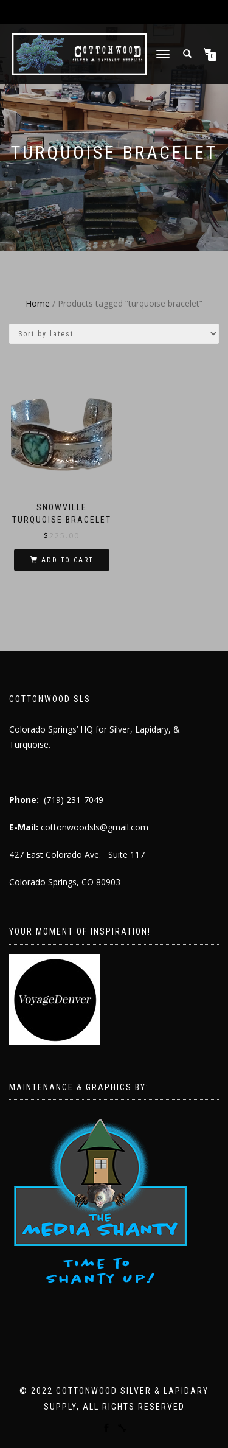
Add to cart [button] (67, 560)
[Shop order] (114, 334)
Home (38, 303)
